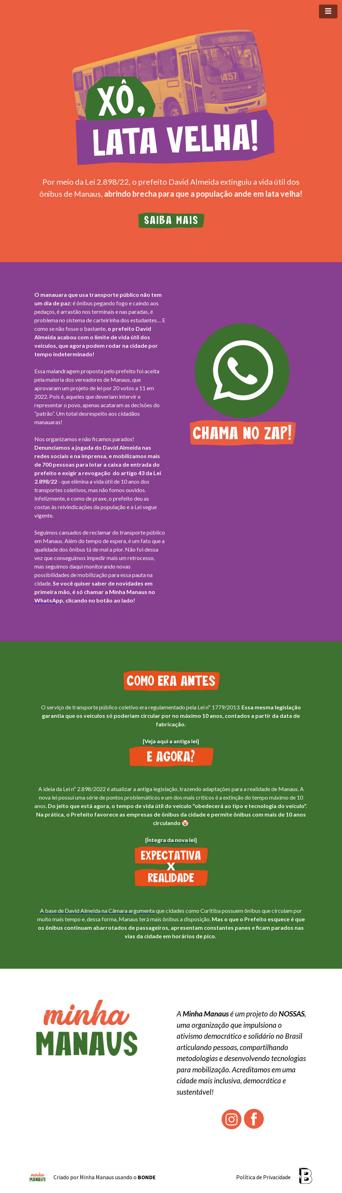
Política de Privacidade (263, 1177)
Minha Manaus (97, 1177)
